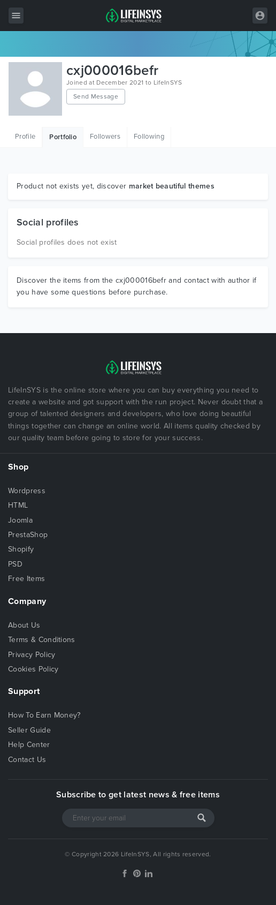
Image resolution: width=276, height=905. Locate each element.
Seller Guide (29, 730)
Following (149, 136)
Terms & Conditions (41, 639)
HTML (18, 505)
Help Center (29, 744)
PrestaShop (28, 534)
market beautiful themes (171, 186)
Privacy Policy (31, 654)
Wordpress (26, 490)
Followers (105, 136)
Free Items (26, 578)
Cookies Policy (33, 669)
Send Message (95, 96)
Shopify (21, 549)
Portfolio (62, 137)
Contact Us (27, 759)
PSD (15, 564)
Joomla (20, 520)
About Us (24, 625)
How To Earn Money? (44, 715)
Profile (25, 136)
